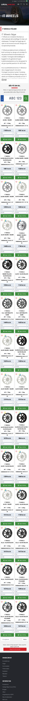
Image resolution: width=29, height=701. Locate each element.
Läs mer (4, 80)
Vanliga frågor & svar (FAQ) (9, 687)
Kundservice (5, 684)
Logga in (15, 1)
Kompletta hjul (5, 661)
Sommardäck (5, 666)
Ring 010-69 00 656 (15, 649)
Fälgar (4, 663)
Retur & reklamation (7, 697)
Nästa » (25, 639)
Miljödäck (4, 673)
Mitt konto (4, 699)
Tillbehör (4, 676)
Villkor (3, 692)
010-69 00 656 (22, 1)
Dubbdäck (4, 671)
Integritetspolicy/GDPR (7, 694)
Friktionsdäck (5, 668)
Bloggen (4, 689)
